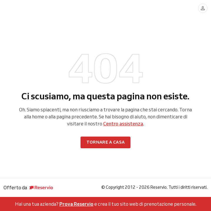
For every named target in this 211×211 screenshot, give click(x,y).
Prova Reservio (76, 204)
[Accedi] (202, 8)
